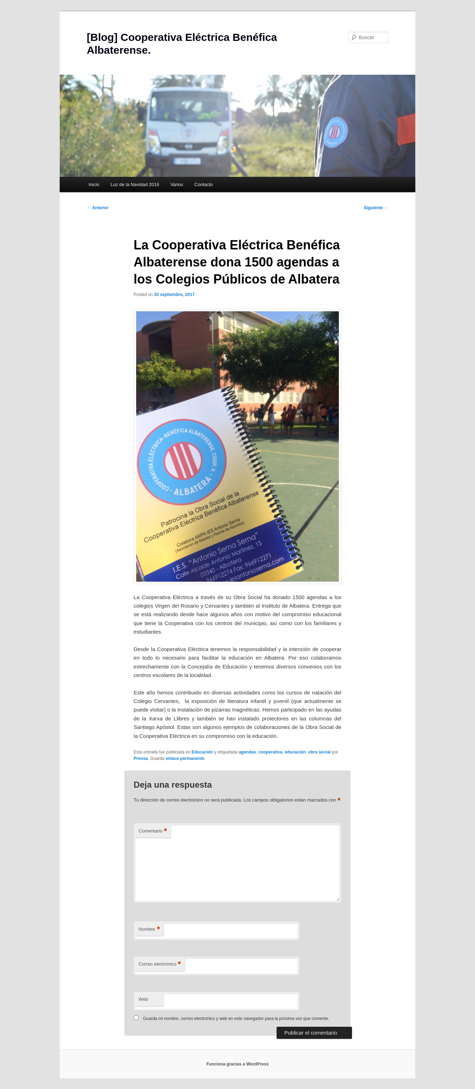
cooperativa (270, 752)
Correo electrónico (160, 964)
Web (143, 999)
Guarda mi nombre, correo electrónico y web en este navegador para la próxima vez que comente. (236, 1018)
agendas (247, 752)
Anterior (98, 207)
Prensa (141, 758)
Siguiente (376, 207)
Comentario (153, 831)
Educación (202, 752)
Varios (176, 184)
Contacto (203, 184)
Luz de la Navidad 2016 (135, 184)
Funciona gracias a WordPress (237, 1064)
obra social (319, 752)
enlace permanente (185, 758)
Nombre (149, 929)
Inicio (94, 184)
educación (295, 752)
